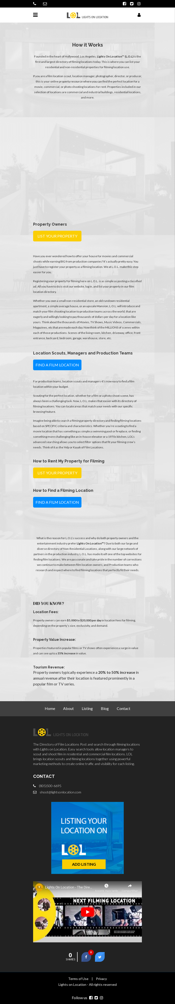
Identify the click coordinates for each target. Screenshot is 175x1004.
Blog (105, 708)
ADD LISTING (84, 864)
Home (50, 708)
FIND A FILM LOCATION (57, 364)
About (68, 708)
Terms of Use (78, 979)
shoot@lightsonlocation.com (60, 792)
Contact (123, 708)
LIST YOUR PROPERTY (57, 236)
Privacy (101, 979)
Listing (87, 708)
